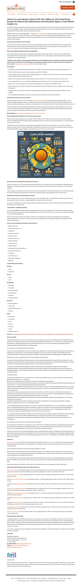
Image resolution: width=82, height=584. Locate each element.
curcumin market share (38, 100)
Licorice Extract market (14, 511)
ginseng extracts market (14, 507)
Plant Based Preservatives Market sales (19, 493)
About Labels (33, 14)
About (12, 578)
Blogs (16, 547)
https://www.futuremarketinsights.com (20, 545)
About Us (51, 14)
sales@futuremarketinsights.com (23, 543)
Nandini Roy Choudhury (23, 64)
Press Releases (22, 14)
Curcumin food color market (13, 470)
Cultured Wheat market (17, 497)
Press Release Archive (20, 578)
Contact (43, 14)
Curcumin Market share (41, 33)
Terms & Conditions (41, 578)
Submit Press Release (31, 578)
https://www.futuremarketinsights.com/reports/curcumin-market (30, 113)
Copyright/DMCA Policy (53, 578)
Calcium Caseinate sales (17, 502)
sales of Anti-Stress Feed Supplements (19, 479)
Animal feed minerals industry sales (17, 488)
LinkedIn (9, 547)
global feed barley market (15, 474)
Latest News (11, 14)
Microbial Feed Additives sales (19, 483)
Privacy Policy (63, 578)
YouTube (20, 547)
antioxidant (23, 81)
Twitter (12, 547)
